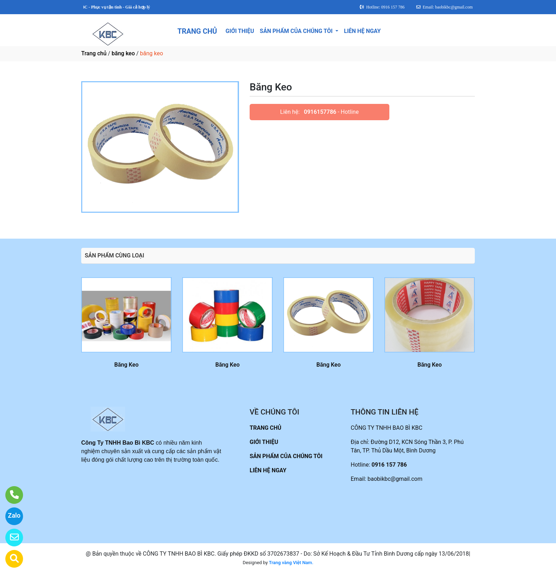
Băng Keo (126, 364)
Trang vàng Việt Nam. (291, 562)
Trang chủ (93, 53)
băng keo (123, 53)
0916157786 (320, 112)
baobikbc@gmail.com (394, 478)
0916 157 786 (389, 464)
